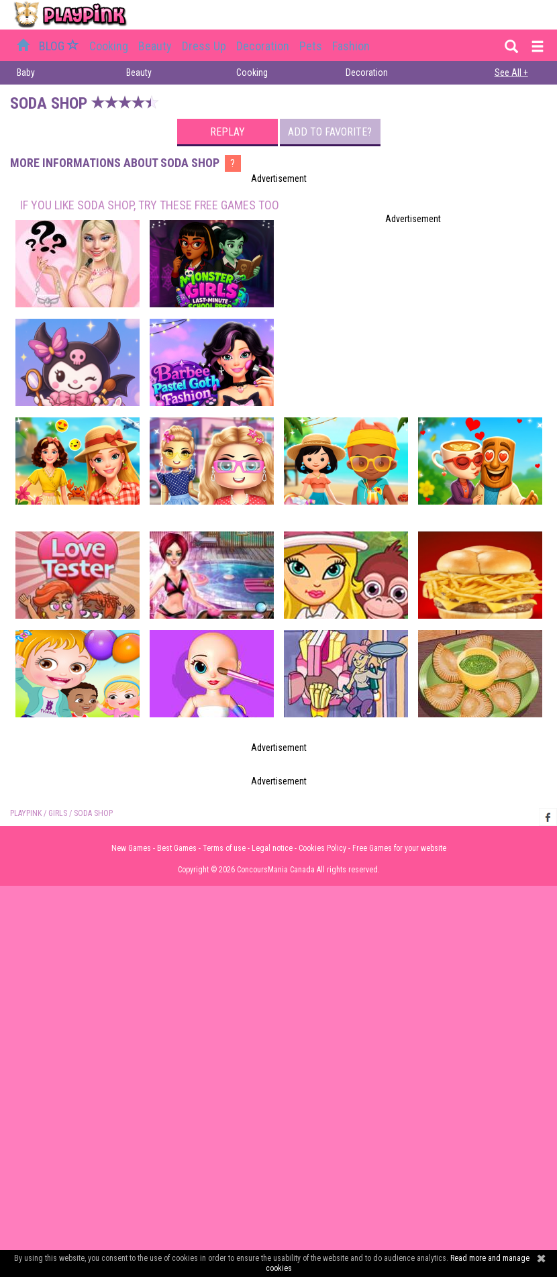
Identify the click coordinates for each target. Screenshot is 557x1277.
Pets (310, 46)
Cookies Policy (322, 848)
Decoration (262, 46)
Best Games (177, 848)
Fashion (351, 46)
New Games (131, 848)
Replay (227, 131)
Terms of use (224, 848)
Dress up (204, 46)
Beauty (155, 46)
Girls (57, 813)
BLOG (60, 46)
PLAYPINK (26, 813)
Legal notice (272, 848)
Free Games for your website (399, 848)
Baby (26, 72)
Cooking (108, 46)
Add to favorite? (330, 131)
